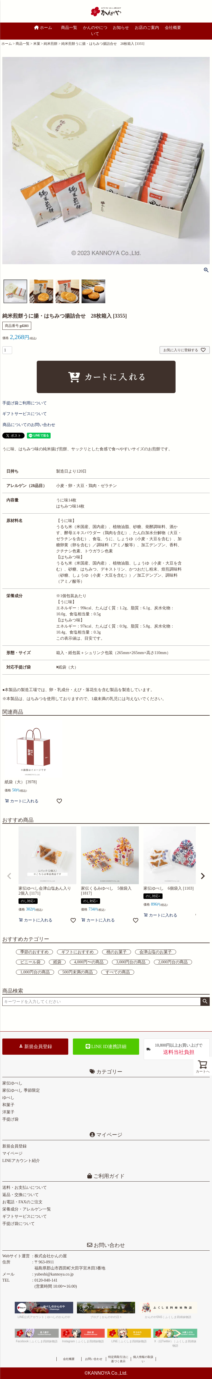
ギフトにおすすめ (77, 952)
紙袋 (57, 962)
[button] (9, 876)
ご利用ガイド (108, 1176)
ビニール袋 (30, 962)
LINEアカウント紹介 (21, 1160)
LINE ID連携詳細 (106, 1046)
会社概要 (173, 27)
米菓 (36, 44)
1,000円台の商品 (35, 972)
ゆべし (8, 1097)
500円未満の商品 (77, 972)
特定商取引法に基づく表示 (118, 1359)
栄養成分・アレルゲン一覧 (26, 1209)
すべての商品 (118, 972)
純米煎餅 (51, 44)
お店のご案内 (147, 27)
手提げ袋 (10, 1119)
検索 (204, 1001)
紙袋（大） (67, 667)
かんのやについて (95, 30)
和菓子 (8, 1105)
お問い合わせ (108, 1245)
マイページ (108, 1135)
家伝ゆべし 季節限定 (21, 1090)
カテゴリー (109, 1072)
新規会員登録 (35, 1046)
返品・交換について (20, 1195)
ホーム (43, 27)
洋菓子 (8, 1112)
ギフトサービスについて (24, 1216)
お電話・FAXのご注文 (22, 1202)
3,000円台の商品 (131, 962)
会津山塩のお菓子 (155, 952)
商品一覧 (69, 27)
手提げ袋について (18, 1223)
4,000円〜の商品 (89, 962)
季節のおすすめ (34, 952)
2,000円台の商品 (173, 962)
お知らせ (121, 27)
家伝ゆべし (12, 1083)
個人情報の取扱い (143, 1359)
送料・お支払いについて (24, 1187)
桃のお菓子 (116, 952)
